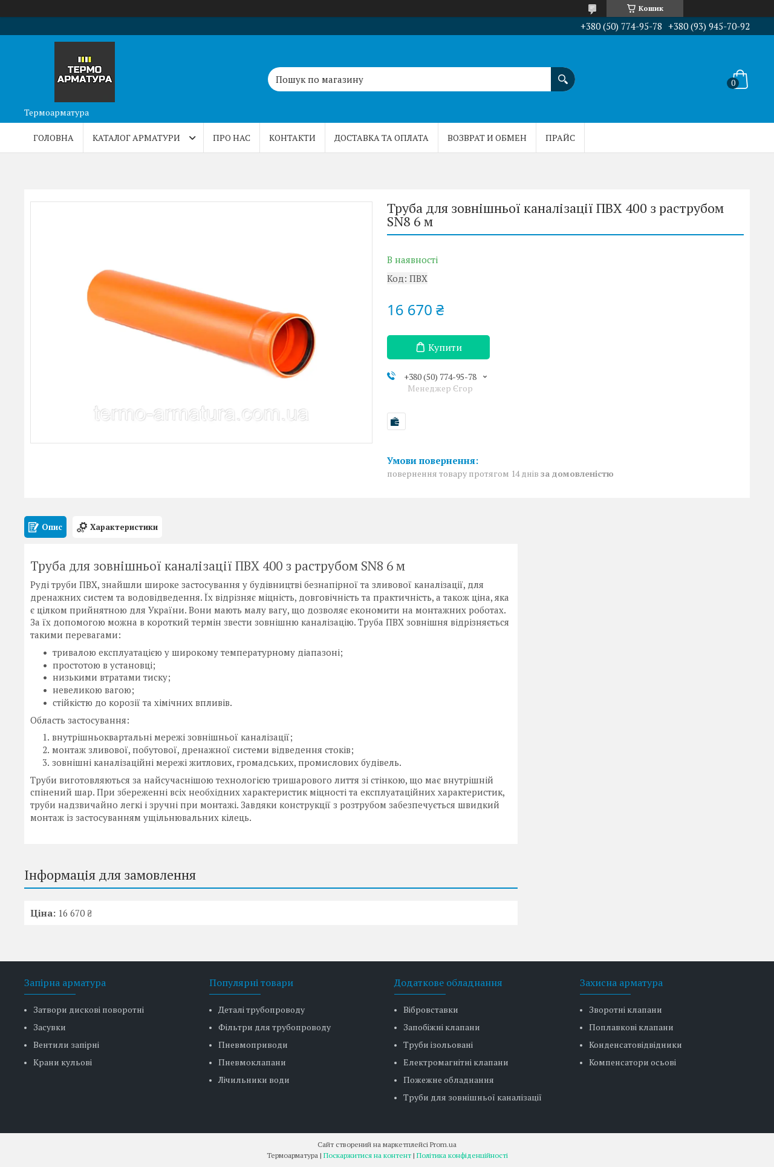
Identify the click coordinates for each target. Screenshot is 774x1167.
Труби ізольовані (438, 1044)
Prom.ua (443, 1144)
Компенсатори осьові (632, 1062)
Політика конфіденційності (462, 1155)
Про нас (231, 137)
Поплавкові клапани (631, 1027)
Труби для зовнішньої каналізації (472, 1097)
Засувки (49, 1027)
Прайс (560, 137)
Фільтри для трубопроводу (274, 1027)
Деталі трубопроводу (261, 1009)
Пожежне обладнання (448, 1079)
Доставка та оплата (381, 137)
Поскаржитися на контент (367, 1155)
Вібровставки (430, 1009)
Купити (445, 347)
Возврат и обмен (487, 137)
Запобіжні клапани (441, 1027)
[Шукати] (563, 73)
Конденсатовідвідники (635, 1044)
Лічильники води (254, 1079)
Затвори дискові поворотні (88, 1009)
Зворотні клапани (625, 1009)
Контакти (292, 137)
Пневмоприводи (253, 1044)
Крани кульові (62, 1062)
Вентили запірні (66, 1044)
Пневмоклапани (252, 1062)
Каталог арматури (136, 137)
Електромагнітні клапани (456, 1062)
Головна (53, 137)
